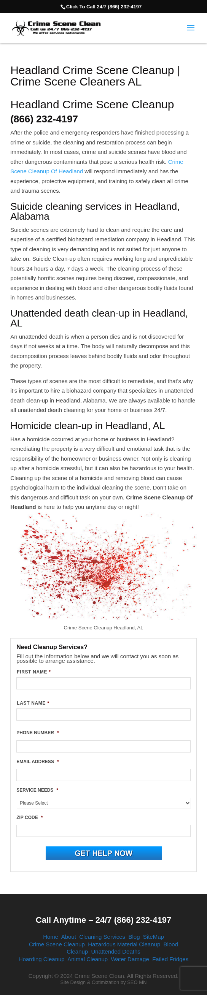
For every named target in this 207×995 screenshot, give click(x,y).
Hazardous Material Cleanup (124, 944)
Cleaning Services (102, 936)
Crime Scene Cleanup (57, 944)
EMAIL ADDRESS (37, 761)
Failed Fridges (170, 959)
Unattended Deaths (115, 951)
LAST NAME (33, 703)
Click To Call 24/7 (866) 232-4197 (104, 7)
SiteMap (153, 936)
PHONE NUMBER (37, 732)
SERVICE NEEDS (37, 790)
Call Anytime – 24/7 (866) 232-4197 (103, 920)
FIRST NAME (34, 672)
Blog (134, 936)
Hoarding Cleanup (42, 959)
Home (50, 936)
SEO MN (136, 982)
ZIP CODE (29, 817)
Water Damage (130, 959)
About (68, 936)
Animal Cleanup (87, 959)
